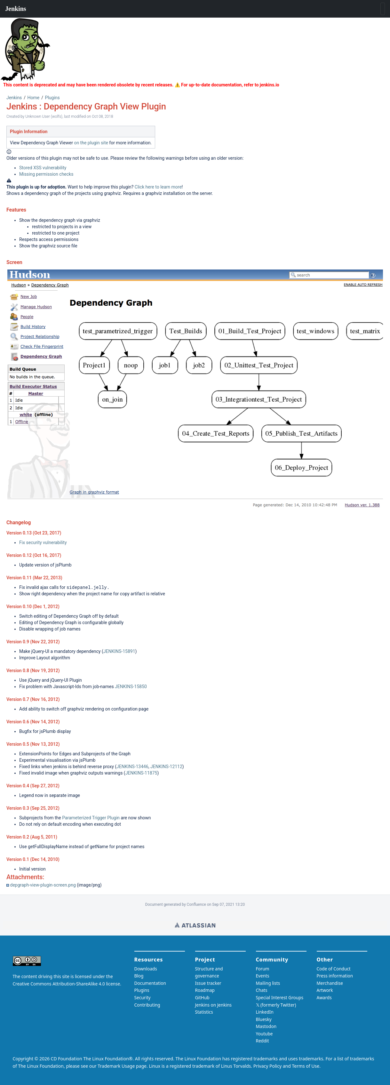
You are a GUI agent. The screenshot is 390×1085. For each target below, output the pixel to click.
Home (34, 97)
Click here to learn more (158, 186)
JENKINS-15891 (119, 651)
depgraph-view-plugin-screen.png (43, 885)
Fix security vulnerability (43, 542)
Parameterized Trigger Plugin (91, 817)
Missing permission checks (46, 174)
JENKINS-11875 (141, 773)
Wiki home (195, 925)
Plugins (52, 97)
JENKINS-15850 (131, 686)
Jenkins (14, 97)
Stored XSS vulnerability (42, 167)
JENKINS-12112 (166, 766)
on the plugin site (91, 142)
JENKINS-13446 (132, 766)
